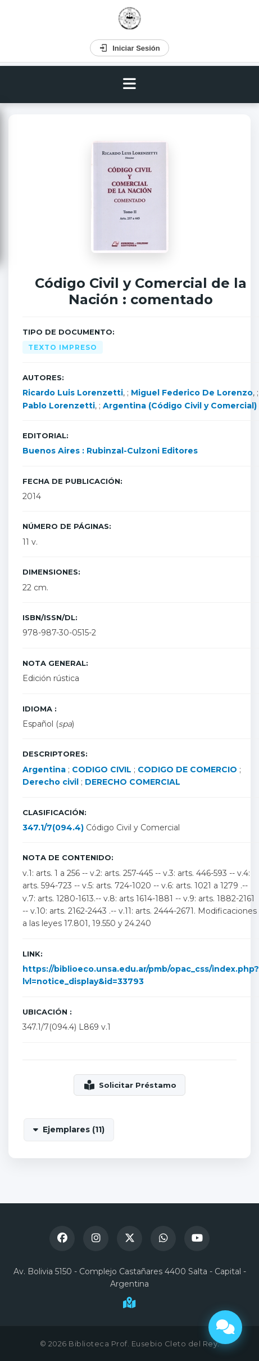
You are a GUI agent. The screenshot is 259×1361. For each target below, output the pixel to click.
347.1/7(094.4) (53, 827)
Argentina (44, 769)
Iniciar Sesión (129, 47)
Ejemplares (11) (73, 1129)
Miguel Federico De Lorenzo (192, 393)
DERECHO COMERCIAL (132, 782)
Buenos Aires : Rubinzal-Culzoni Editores (110, 451)
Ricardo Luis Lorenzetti (72, 393)
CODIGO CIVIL (101, 769)
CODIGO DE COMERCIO (187, 769)
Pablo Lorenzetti (58, 406)
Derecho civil (50, 782)
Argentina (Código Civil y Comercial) (180, 406)
